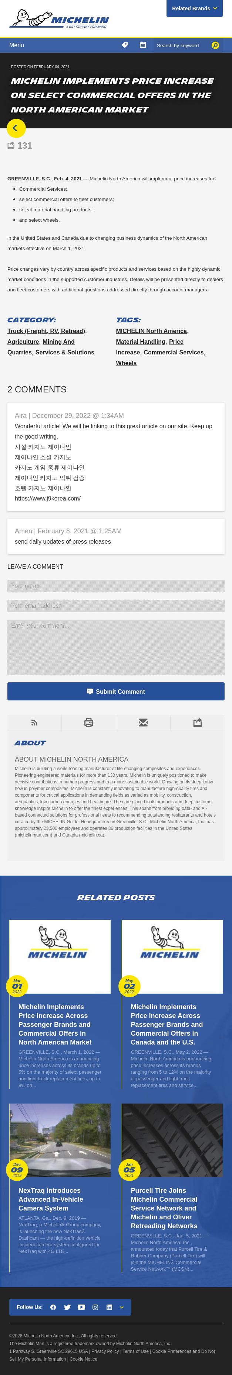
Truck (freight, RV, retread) (46, 331)
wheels (126, 363)
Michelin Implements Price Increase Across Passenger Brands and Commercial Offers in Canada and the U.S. (167, 1024)
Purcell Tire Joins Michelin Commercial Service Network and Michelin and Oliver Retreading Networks (164, 1208)
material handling (140, 342)
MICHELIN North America (151, 331)
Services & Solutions (65, 352)
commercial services (174, 352)
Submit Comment (120, 692)
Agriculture (23, 342)
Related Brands (191, 8)
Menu (16, 45)
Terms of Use (135, 1351)
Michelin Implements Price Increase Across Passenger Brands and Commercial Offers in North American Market (55, 1024)
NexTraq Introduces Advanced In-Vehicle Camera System (51, 1199)
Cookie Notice (83, 1359)
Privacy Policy (105, 1351)
